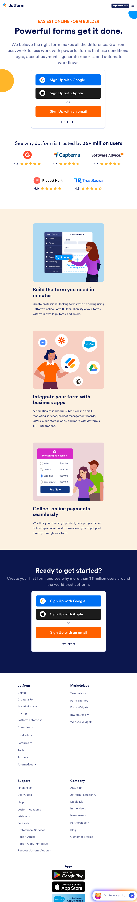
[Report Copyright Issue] (33, 843)
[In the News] (78, 808)
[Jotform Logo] (13, 5)
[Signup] (22, 692)
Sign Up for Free (120, 5)
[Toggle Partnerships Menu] (80, 823)
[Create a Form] (27, 699)
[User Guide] (25, 794)
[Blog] (73, 830)
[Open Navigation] (133, 6)
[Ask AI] (114, 895)
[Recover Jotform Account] (34, 850)
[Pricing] (22, 713)
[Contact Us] (25, 788)
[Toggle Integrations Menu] (79, 714)
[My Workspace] (27, 706)
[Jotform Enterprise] (30, 720)
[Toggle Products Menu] (25, 735)
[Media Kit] (76, 801)
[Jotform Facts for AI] (83, 794)
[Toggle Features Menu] (25, 743)
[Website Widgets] (81, 721)
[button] (98, 895)
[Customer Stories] (81, 836)
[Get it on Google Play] (68, 875)
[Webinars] (24, 816)
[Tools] (21, 750)
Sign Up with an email (68, 111)
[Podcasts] (23, 823)
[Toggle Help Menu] (22, 802)
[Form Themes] (79, 700)
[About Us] (76, 788)
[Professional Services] (31, 830)
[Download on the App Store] (68, 886)
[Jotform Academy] (29, 809)
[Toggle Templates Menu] (78, 693)
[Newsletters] (78, 815)
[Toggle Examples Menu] (26, 727)
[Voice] (132, 895)
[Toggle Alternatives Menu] (27, 764)
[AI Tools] (23, 757)
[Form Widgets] (79, 707)
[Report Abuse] (26, 836)
